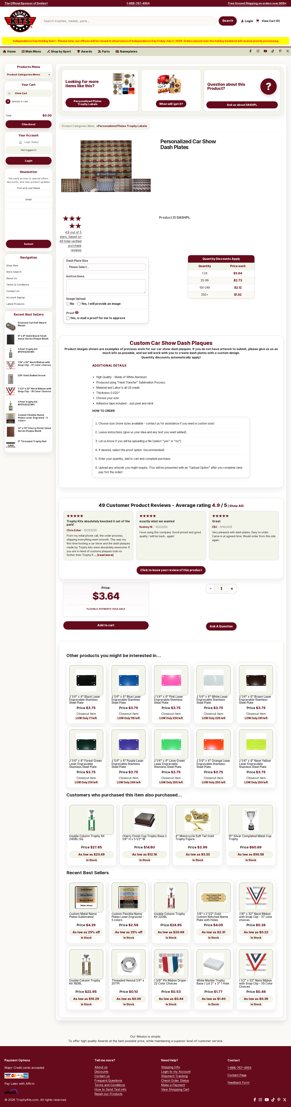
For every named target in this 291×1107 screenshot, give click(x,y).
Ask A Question (221, 626)
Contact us (102, 1076)
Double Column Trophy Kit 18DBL (84, 982)
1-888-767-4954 (138, 3)
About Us (11, 278)
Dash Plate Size (77, 260)
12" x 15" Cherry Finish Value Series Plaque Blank (34, 429)
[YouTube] (267, 1100)
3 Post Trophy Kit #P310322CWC (27, 403)
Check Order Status (175, 1080)
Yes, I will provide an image (101, 304)
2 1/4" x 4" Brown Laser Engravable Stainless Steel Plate (255, 699)
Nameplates (126, 51)
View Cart (21, 93)
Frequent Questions (108, 1080)
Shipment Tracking (174, 1076)
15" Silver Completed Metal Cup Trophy (249, 838)
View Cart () (271, 21)
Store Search (14, 271)
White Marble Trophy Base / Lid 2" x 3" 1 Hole (213, 982)
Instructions (75, 276)
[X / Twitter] (285, 1100)
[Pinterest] (278, 1100)
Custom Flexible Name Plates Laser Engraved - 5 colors (33, 418)
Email (29, 199)
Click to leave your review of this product (171, 570)
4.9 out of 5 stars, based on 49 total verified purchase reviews (70, 241)
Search (227, 20)
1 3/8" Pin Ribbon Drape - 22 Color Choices (171, 982)
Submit (28, 243)
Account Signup (15, 297)
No (72, 304)
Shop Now (12, 265)
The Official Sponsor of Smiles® (26, 3)
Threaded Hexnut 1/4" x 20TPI (128, 982)
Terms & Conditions (17, 284)
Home (9, 51)
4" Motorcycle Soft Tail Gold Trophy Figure (194, 838)
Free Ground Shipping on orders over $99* (257, 3)
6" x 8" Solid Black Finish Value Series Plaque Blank (33, 337)
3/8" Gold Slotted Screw (31, 375)
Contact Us (12, 291)
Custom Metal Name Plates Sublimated (83, 915)
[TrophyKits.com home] (20, 21)
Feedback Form (238, 1082)
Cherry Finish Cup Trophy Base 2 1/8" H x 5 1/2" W (144, 838)
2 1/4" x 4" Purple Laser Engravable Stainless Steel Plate (127, 763)
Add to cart (105, 625)
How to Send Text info (110, 1089)
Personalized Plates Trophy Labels (122, 126)
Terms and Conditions (109, 1085)
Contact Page (237, 1075)
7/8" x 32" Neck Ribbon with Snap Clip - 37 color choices (34, 363)
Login (28, 160)
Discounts (101, 1071)
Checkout (28, 124)
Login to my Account (176, 1071)
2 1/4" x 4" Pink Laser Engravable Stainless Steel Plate (168, 699)
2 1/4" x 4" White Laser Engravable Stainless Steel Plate (212, 699)
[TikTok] (273, 1100)
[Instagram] (260, 1100)
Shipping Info (170, 1067)
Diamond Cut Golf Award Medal (32, 324)
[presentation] (28, 224)
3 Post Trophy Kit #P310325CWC (27, 350)
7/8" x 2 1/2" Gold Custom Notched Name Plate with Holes (212, 917)
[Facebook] (255, 1100)
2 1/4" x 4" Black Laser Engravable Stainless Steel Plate (84, 699)
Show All (236, 506)
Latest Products (15, 303)
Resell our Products (108, 1094)
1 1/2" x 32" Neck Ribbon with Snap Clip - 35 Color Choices (34, 390)
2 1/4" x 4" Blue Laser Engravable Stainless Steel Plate (126, 699)
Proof (72, 313)
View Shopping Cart (175, 1089)
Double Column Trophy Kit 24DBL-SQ (86, 838)
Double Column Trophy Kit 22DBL (169, 915)
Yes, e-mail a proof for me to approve (97, 318)
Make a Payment (173, 1085)
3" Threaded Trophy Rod (32, 441)
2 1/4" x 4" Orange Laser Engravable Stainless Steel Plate (213, 763)
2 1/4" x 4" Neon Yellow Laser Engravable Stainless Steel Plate (255, 763)
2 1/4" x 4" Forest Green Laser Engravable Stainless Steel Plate (85, 763)
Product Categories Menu (23, 74)
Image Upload (76, 299)
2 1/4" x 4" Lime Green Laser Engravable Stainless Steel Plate (169, 763)
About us (100, 1067)
